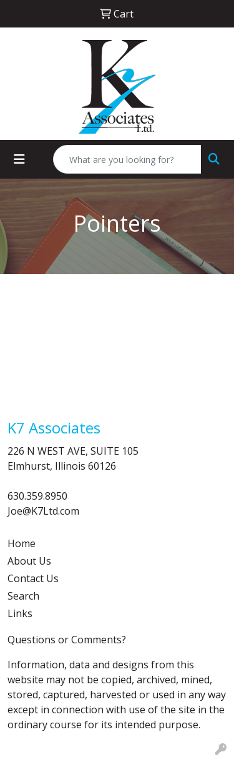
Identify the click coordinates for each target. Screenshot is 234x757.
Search (23, 596)
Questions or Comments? (66, 639)
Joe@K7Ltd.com (43, 511)
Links (19, 613)
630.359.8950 (37, 496)
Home (21, 543)
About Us (29, 561)
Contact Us (33, 578)
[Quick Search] (127, 159)
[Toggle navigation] (19, 159)
